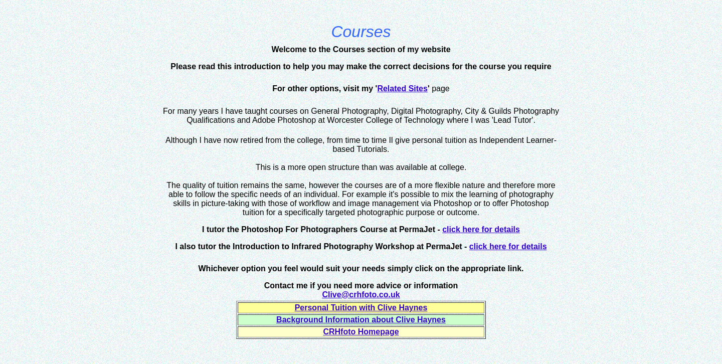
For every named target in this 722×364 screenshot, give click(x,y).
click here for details (481, 229)
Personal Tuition (326, 307)
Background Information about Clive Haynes (361, 319)
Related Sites (402, 88)
